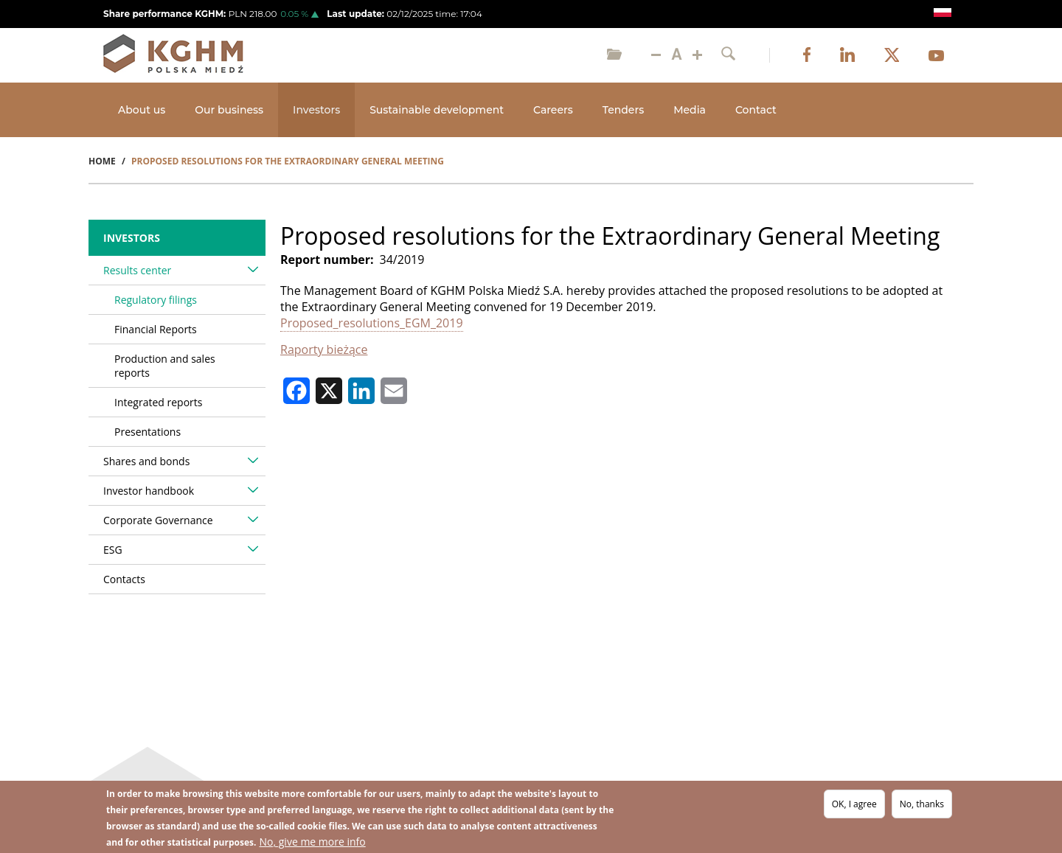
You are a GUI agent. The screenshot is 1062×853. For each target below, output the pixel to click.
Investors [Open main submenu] (316, 109)
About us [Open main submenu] (141, 109)
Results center (137, 270)
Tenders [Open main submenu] (623, 109)
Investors (131, 238)
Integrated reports (158, 402)
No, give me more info (313, 842)
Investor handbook (148, 491)
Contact (756, 109)
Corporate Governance (158, 520)
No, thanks (922, 804)
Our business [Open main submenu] (229, 109)
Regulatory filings (155, 300)
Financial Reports (155, 329)
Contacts (124, 579)
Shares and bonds (146, 461)
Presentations (147, 432)
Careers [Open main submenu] (553, 109)
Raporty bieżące (323, 349)
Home (102, 161)
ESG (112, 550)
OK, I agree (854, 804)
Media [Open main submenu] (689, 109)
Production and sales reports (164, 366)
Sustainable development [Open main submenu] (436, 109)
